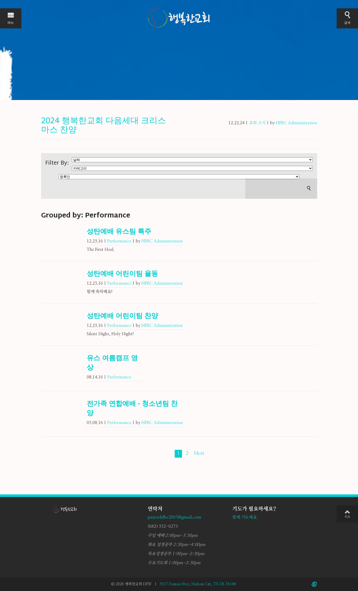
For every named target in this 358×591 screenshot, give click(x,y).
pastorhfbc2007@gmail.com (174, 517)
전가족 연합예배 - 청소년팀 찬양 (132, 409)
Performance (119, 241)
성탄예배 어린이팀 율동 (122, 274)
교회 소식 (257, 123)
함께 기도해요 (244, 517)
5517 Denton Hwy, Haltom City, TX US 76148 (198, 584)
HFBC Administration (296, 123)
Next (199, 453)
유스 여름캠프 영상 (112, 363)
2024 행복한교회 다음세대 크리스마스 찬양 (103, 126)
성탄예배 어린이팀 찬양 (122, 316)
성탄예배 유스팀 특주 (119, 232)
